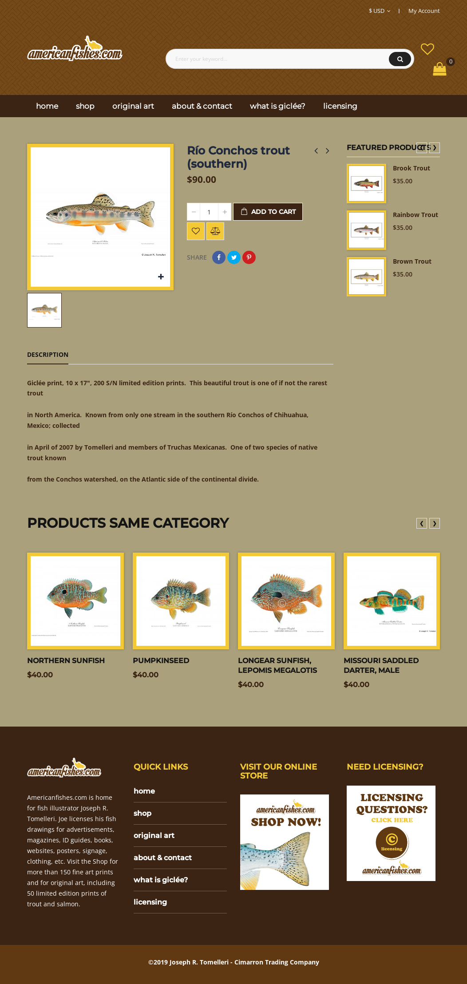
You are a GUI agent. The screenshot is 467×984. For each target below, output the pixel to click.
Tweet (234, 257)
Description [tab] (47, 354)
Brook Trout (411, 168)
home (144, 791)
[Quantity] (209, 212)
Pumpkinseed (161, 660)
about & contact (163, 858)
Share (219, 257)
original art (154, 835)
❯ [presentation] (434, 147)
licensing (150, 902)
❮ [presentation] (422, 147)
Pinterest (249, 257)
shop (142, 813)
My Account (424, 11)
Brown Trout (412, 261)
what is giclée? (161, 880)
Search (400, 59)
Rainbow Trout (415, 214)
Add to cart (268, 212)
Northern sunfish (66, 660)
